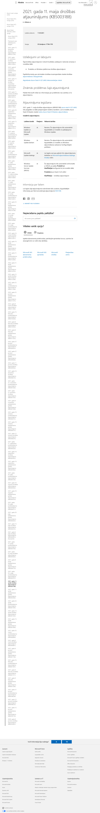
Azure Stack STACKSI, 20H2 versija (11, 31)
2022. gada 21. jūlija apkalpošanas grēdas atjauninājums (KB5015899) (12, 165)
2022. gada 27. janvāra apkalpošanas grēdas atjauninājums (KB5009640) (12, 356)
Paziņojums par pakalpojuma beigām (12, 42)
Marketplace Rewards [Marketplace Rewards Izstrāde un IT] (40, 799)
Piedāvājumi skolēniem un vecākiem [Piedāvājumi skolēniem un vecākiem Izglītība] (75, 769)
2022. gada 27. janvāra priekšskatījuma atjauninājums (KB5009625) (12, 345)
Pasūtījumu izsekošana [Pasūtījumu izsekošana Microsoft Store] (40, 760)
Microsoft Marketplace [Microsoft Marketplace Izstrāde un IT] (40, 793)
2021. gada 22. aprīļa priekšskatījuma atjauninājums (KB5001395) (12, 604)
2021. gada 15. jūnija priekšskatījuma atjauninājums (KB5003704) (12, 545)
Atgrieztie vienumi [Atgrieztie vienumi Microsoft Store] (39, 757)
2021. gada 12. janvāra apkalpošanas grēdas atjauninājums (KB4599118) (12, 712)
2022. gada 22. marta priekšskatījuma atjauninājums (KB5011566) (12, 286)
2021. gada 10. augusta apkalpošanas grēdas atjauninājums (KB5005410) (12, 495)
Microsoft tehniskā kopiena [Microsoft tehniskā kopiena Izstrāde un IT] (41, 790)
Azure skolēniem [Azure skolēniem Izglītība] (71, 772)
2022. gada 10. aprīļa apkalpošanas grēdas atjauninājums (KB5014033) (12, 246)
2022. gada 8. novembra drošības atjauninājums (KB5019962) (12, 61)
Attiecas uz (27, 22)
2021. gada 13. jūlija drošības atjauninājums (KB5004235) (12, 526)
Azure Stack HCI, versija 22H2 (11, 19)
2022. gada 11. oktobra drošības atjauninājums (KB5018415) (13, 94)
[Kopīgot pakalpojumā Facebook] (24, 198)
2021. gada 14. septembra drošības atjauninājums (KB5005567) (12, 455)
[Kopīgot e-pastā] (32, 198)
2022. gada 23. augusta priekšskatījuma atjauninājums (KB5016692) (12, 135)
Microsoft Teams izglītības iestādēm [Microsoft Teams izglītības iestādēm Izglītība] (75, 757)
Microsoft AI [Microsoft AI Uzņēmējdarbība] (5, 781)
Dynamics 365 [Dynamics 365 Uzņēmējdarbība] (5, 790)
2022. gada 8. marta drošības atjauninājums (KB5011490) (12, 306)
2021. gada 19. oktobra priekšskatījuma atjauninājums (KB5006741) (12, 415)
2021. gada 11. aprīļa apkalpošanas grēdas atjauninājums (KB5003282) (12, 594)
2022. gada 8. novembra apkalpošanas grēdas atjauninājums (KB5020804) (12, 71)
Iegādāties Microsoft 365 (63, 2)
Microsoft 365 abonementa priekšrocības (27, 254)
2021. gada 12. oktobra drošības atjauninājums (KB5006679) (13, 436)
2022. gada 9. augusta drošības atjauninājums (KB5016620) (12, 144)
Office (36, 2)
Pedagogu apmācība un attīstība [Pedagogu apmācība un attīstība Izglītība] (74, 766)
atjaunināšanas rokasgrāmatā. (32, 76)
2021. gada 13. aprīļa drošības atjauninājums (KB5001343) (12, 613)
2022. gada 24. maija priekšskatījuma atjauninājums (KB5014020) (12, 227)
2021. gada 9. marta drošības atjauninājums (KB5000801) (12, 643)
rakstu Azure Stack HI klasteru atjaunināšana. (53, 112)
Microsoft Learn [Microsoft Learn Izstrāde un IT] (38, 784)
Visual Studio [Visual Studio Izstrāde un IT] (38, 802)
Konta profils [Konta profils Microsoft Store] (38, 751)
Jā (56, 742)
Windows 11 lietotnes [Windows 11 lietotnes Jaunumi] (7, 760)
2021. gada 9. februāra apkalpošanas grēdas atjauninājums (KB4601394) (12, 682)
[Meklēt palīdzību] (91, 2)
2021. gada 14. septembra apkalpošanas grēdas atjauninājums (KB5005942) (12, 466)
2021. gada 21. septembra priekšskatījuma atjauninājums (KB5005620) (12, 445)
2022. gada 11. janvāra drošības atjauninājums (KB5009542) (12, 365)
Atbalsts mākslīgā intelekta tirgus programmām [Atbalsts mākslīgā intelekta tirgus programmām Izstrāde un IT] (46, 787)
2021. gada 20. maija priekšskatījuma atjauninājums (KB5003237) (12, 575)
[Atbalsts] (20, 2)
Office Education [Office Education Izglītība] (71, 763)
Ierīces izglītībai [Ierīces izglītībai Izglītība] (71, 754)
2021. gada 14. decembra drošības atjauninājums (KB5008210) (12, 374)
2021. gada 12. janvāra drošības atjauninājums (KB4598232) (12, 702)
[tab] (28, 232)
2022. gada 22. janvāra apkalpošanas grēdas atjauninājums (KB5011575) (12, 296)
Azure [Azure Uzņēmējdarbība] (3, 787)
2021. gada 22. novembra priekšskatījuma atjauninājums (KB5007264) (12, 384)
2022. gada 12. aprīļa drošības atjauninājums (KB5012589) (12, 276)
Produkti (43, 2)
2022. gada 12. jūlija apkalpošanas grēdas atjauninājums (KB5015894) (12, 185)
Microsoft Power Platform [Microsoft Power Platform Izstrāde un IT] (41, 796)
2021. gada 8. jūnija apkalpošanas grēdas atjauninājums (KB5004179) (12, 564)
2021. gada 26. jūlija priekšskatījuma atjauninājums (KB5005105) (12, 476)
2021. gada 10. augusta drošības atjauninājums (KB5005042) (13, 485)
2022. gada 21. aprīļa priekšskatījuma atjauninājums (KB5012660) (12, 256)
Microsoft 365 (29, 2)
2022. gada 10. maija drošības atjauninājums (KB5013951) (12, 235)
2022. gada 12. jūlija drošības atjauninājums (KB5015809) (13, 175)
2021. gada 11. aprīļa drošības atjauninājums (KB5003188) (12, 583)
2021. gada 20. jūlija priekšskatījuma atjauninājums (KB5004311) (12, 506)
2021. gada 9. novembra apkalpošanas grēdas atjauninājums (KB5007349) (12, 405)
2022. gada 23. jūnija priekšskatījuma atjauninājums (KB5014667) (12, 195)
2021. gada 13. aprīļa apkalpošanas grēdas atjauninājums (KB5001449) (12, 623)
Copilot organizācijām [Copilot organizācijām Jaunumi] (7, 751)
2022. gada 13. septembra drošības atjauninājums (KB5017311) (12, 125)
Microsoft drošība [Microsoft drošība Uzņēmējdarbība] (6, 784)
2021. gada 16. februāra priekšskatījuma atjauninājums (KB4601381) (12, 663)
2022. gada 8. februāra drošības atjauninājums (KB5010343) (13, 324)
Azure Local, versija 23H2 (12, 14)
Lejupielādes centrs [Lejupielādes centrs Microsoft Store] (39, 754)
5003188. (58, 191)
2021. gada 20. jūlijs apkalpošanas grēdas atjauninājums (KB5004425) (12, 517)
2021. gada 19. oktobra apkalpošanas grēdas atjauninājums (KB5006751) (12, 426)
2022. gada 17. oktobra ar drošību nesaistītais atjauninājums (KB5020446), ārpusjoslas (12, 84)
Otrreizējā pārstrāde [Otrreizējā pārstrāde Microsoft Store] (39, 763)
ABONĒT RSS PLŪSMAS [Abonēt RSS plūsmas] (32, 203)
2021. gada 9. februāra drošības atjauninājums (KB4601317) (13, 672)
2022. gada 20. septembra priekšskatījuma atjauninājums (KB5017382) (12, 103)
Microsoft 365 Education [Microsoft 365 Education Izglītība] (73, 760)
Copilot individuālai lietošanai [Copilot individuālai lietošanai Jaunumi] (9, 754)
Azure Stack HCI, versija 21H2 (11, 25)
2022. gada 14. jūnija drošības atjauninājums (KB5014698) (12, 217)
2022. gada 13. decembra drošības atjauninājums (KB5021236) (12, 51)
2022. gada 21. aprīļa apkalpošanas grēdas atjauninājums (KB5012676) (12, 267)
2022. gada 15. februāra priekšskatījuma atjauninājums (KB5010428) (12, 315)
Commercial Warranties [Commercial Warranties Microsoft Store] (40, 766)
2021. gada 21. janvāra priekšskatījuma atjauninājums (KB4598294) (12, 693)
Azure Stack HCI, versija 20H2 (13, 37)
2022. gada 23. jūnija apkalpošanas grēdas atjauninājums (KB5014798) (12, 206)
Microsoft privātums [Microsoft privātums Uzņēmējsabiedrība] (72, 784)
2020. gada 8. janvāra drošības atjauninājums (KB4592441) (12, 721)
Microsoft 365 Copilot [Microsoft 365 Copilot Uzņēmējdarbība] (7, 799)
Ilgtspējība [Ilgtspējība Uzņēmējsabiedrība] (69, 790)
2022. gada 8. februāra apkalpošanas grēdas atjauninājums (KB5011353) (12, 334)
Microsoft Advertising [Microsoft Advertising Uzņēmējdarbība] (7, 796)
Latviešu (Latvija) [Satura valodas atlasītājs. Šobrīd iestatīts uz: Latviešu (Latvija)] (9, 807)
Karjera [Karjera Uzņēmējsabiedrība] (69, 781)
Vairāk (50, 2)
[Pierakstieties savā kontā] (95, 2)
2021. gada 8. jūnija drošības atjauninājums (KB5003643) (13, 554)
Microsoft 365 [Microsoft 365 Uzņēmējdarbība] (5, 793)
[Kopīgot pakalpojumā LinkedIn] (28, 198)
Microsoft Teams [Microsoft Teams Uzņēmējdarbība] (6, 802)
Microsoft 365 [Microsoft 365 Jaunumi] (5, 757)
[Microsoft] (8, 2)
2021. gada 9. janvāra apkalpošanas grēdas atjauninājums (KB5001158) (12, 653)
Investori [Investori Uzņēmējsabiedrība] (69, 787)
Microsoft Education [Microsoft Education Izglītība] (72, 751)
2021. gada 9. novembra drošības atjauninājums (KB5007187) (12, 394)
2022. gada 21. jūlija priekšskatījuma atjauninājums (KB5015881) (12, 154)
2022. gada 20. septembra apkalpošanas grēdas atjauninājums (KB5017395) (12, 114)
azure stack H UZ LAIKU (69, 107)
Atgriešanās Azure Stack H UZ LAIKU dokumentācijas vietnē (42, 80)
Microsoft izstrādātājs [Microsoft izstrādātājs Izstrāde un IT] (40, 781)
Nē (67, 742)
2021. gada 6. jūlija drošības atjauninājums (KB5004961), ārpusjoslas (12, 535)
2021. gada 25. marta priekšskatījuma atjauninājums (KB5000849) (12, 634)
